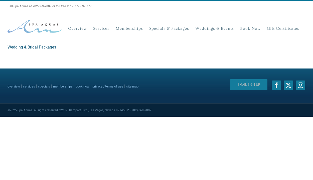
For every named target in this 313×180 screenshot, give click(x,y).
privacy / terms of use (107, 86)
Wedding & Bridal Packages (32, 47)
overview (14, 86)
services (29, 86)
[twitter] (288, 85)
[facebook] (276, 85)
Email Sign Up (248, 84)
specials (44, 86)
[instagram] (300, 85)
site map (132, 86)
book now (82, 86)
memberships (63, 86)
